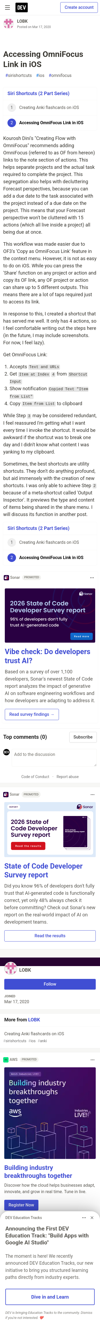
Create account (79, 7)
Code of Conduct (35, 777)
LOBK (22, 21)
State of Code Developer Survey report (43, 871)
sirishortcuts (18, 75)
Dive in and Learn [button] (50, 1297)
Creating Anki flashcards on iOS (49, 1037)
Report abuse (68, 777)
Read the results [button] (50, 935)
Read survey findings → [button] (31, 714)
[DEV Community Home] (21, 7)
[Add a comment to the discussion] (54, 757)
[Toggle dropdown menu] (92, 577)
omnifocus (60, 75)
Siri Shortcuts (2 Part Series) (38, 93)
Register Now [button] (21, 1205)
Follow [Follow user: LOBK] (50, 984)
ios (40, 75)
